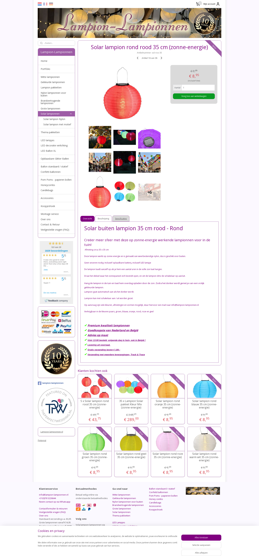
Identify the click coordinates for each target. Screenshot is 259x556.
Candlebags (47, 190)
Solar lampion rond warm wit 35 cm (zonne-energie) (204, 457)
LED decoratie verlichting (54, 145)
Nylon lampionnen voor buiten (53, 94)
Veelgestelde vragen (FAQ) (55, 229)
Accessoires (47, 198)
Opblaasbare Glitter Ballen (55, 158)
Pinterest (42, 440)
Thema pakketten (56, 132)
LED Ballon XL (48, 150)
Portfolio (56, 69)
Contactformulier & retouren (53, 508)
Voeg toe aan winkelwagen (193, 96)
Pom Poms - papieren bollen (56, 179)
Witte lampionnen (50, 77)
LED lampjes (47, 140)
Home (44, 60)
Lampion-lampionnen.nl (52, 431)
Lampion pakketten (56, 87)
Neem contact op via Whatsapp (54, 501)
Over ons (46, 219)
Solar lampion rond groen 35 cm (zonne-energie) (95, 457)
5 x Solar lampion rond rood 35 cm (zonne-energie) (95, 404)
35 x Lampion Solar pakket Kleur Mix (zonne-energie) (131, 404)
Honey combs (156, 499)
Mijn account (211, 4)
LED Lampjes (118, 522)
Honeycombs (48, 185)
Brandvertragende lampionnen (50, 102)
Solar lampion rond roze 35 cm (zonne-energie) (167, 455)
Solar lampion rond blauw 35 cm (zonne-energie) (204, 404)
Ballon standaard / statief (54, 166)
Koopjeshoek (48, 206)
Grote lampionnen (50, 108)
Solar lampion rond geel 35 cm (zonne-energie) (131, 455)
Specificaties (121, 218)
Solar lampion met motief (57, 124)
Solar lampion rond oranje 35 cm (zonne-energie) (167, 404)
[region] (107, 545)
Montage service (50, 214)
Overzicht (87, 218)
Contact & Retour (50, 224)
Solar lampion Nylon (54, 119)
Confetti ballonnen (51, 171)
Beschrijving (103, 218)
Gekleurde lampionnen (56, 82)
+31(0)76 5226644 (47, 498)
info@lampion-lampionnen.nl (53, 494)
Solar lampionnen (56, 113)
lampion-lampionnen (51, 383)
